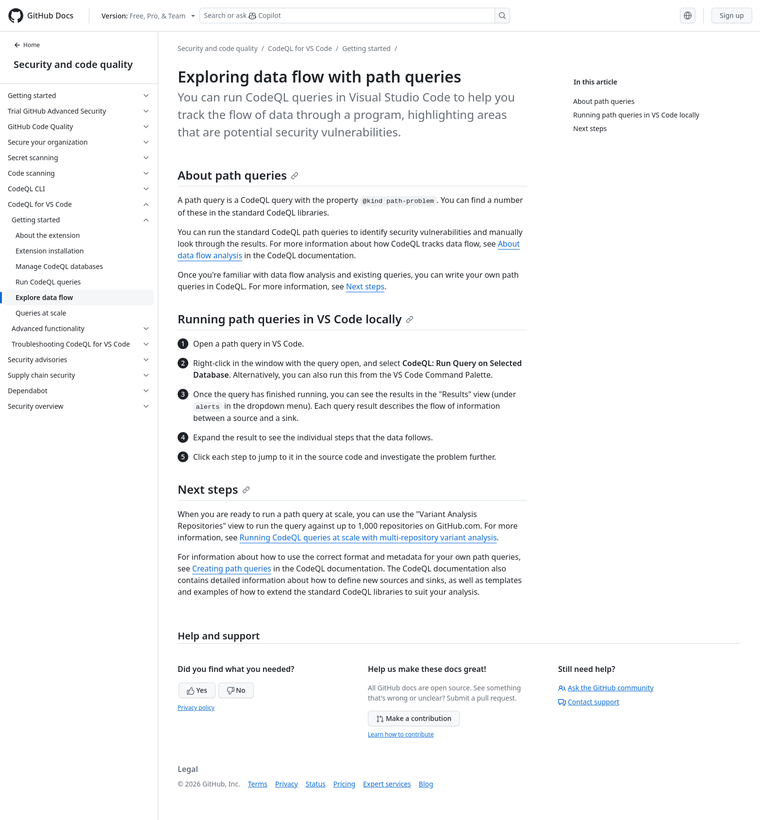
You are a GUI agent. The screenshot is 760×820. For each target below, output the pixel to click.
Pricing (344, 783)
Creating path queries (231, 568)
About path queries (238, 175)
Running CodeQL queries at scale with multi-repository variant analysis (368, 537)
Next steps (365, 286)
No (236, 690)
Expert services (387, 783)
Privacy (286, 783)
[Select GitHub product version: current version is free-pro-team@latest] (148, 15)
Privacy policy (196, 707)
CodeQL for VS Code (300, 48)
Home (27, 45)
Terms (257, 783)
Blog (426, 783)
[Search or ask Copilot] (354, 15)
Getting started (366, 48)
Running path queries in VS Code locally (295, 319)
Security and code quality (73, 64)
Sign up (732, 15)
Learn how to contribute (401, 734)
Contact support (588, 701)
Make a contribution (413, 718)
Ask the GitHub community (606, 687)
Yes (197, 690)
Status (316, 783)
